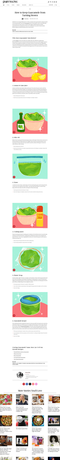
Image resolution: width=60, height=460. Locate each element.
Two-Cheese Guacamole (18, 359)
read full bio (26, 378)
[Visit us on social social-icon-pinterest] (50, 1)
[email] (36, 384)
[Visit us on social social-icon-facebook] (52, 1)
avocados (27, 23)
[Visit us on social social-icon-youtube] (56, 2)
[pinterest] (14, 80)
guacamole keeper (25, 326)
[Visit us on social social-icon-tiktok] (48, 1)
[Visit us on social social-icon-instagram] (54, 2)
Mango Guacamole (17, 353)
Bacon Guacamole (17, 355)
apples (17, 40)
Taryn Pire (27, 372)
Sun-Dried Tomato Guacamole (19, 357)
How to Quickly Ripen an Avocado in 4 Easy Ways (22, 31)
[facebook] (27, 384)
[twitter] (30, 384)
